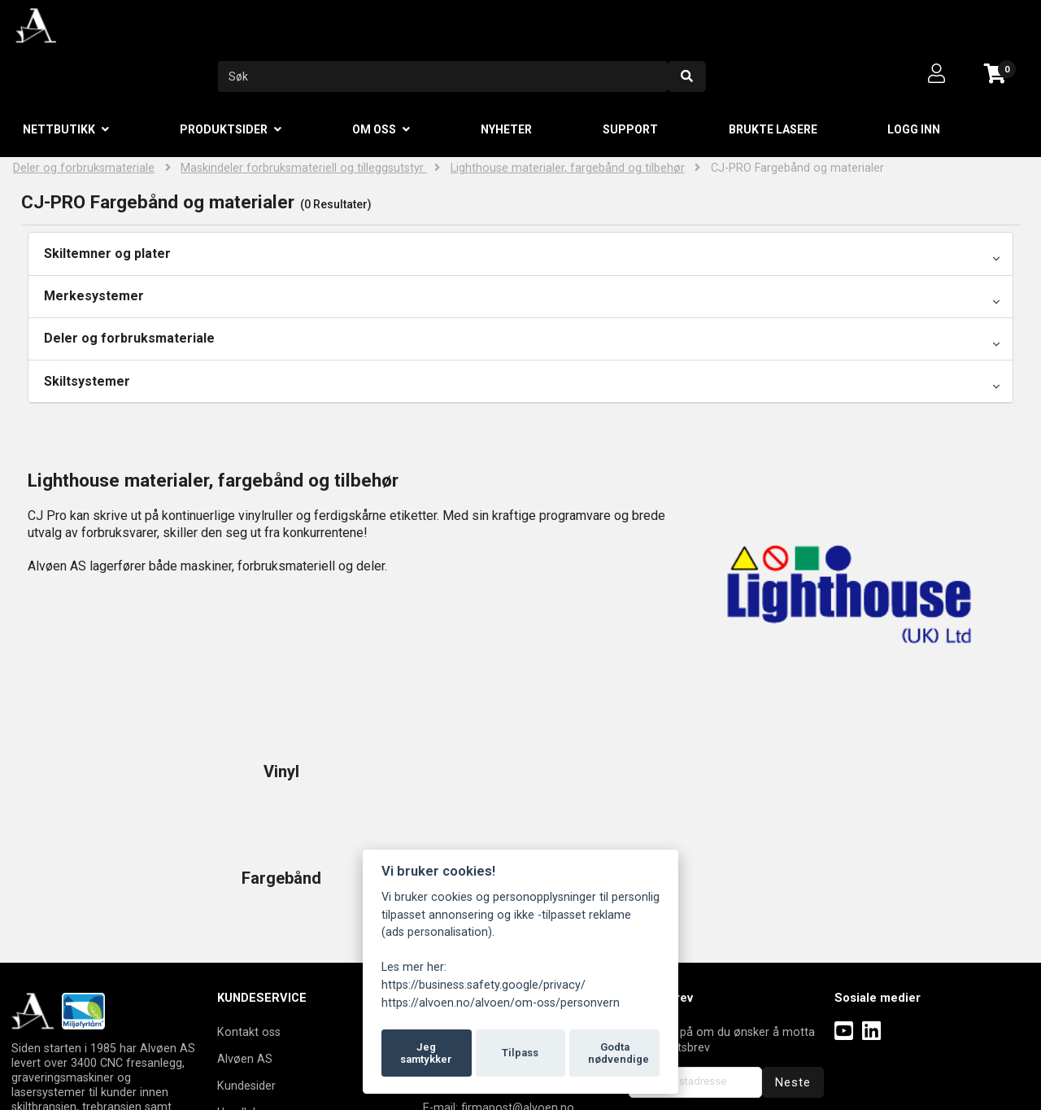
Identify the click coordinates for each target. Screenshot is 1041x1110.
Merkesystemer (94, 296)
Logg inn (913, 129)
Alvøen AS (244, 952)
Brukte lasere (773, 129)
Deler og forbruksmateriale (84, 168)
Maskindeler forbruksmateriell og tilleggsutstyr (304, 168)
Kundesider (246, 978)
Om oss (374, 129)
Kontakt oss (249, 925)
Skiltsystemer (87, 381)
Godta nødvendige (618, 1053)
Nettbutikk (59, 129)
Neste (793, 975)
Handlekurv (246, 1005)
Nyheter (506, 129)
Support (630, 129)
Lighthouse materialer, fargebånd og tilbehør (568, 168)
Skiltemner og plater (107, 253)
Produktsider (224, 129)
